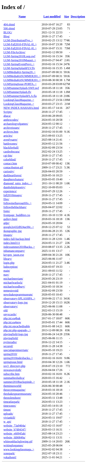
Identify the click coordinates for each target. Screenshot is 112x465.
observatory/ (10, 306)
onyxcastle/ (10, 314)
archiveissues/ (11, 127)
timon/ (7, 409)
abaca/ (7, 115)
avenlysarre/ (10, 139)
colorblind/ (9, 159)
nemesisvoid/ (11, 290)
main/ (6, 270)
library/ (7, 258)
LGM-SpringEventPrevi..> (19, 64)
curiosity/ (8, 171)
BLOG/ (7, 32)
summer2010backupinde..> (19, 381)
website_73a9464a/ (14, 425)
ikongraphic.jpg (12, 230)
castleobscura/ (11, 151)
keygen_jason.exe (13, 254)
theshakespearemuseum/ (17, 393)
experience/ (10, 191)
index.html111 (11, 242)
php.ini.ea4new (12, 322)
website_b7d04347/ (14, 429)
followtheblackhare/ (15, 207)
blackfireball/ (11, 147)
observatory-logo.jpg (15, 302)
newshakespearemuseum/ (18, 294)
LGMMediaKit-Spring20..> (19, 72)
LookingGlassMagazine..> (18, 99)
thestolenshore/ (12, 397)
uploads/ (8, 413)
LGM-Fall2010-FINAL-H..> (20, 44)
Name (22, 16)
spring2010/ (10, 354)
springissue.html (12, 362)
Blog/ (6, 36)
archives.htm (10, 131)
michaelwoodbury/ (14, 286)
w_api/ (7, 421)
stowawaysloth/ (12, 369)
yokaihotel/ (9, 457)
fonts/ (6, 211)
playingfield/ (10, 338)
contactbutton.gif (13, 167)
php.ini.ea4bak (11, 318)
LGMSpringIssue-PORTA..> (20, 84)
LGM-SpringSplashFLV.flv (19, 68)
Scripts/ (7, 111)
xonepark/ (9, 453)
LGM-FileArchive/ (14, 52)
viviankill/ (9, 417)
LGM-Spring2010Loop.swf (19, 56)
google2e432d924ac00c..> (18, 227)
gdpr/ (6, 223)
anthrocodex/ (11, 119)
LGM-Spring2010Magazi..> (19, 60)
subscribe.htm (11, 373)
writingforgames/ (13, 445)
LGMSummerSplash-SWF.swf (21, 88)
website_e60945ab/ (14, 433)
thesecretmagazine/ (14, 389)
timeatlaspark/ (11, 401)
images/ (7, 234)
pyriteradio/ (10, 342)
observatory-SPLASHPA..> (19, 298)
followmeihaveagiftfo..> (17, 203)
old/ (5, 310)
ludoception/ (10, 266)
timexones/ (9, 405)
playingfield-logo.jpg (15, 334)
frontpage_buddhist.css (16, 215)
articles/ (8, 135)
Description (78, 16)
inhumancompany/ (14, 250)
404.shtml (9, 24)
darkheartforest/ (12, 175)
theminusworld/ (12, 385)
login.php (8, 262)
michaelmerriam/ (13, 278)
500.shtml (9, 28)
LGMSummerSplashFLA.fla (20, 95)
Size (66, 16)
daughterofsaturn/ (13, 179)
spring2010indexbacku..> (18, 358)
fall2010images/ (12, 195)
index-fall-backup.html (16, 238)
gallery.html (10, 219)
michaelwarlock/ (13, 282)
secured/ (8, 346)
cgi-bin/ (7, 155)
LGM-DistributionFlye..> (18, 40)
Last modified (52, 16)
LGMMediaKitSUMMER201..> (22, 76)
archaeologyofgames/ (15, 123)
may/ (6, 274)
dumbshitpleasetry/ (14, 187)
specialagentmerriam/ (15, 350)
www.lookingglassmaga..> (18, 449)
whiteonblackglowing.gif (17, 441)
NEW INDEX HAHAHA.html (21, 107)
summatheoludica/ (14, 377)
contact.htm (10, 163)
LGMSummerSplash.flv (17, 92)
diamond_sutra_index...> (17, 183)
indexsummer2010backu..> (19, 246)
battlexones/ (10, 143)
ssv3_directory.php (14, 366)
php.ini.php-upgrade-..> (17, 330)
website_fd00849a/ (14, 437)
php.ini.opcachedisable (16, 326)
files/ (6, 199)
